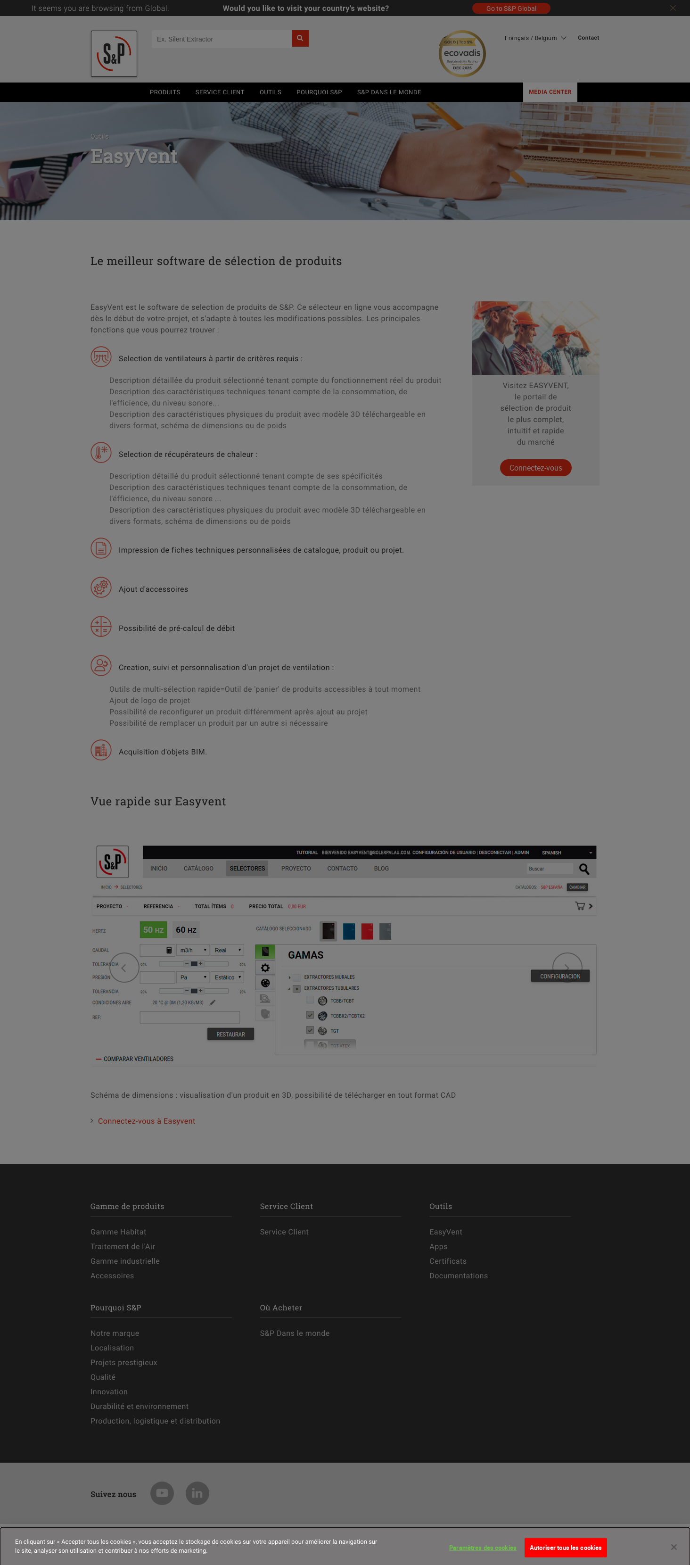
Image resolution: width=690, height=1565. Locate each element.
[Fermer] (674, 1550)
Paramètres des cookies (483, 1551)
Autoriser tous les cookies (566, 1551)
